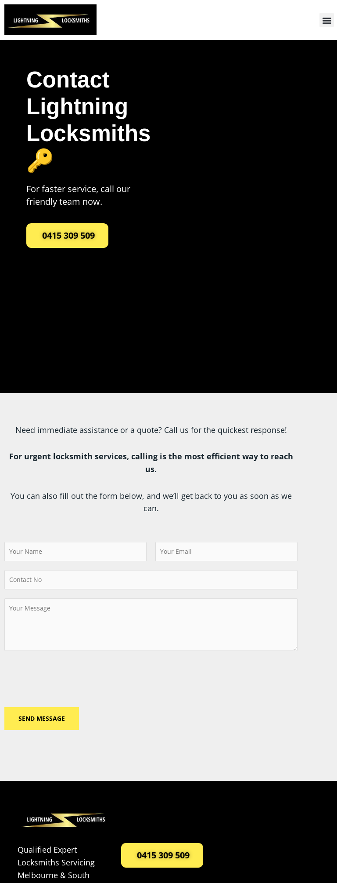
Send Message (41, 718)
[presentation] (71, 677)
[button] (326, 20)
